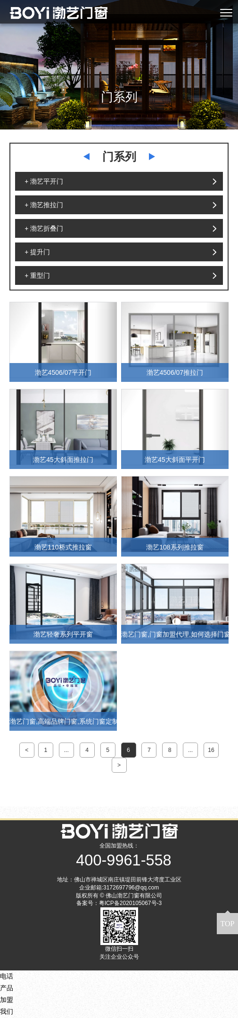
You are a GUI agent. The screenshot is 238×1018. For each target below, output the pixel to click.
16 (211, 750)
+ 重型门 (37, 275)
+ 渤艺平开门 (44, 181)
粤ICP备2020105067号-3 (130, 903)
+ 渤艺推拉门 (44, 205)
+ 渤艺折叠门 (44, 228)
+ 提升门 (37, 252)
